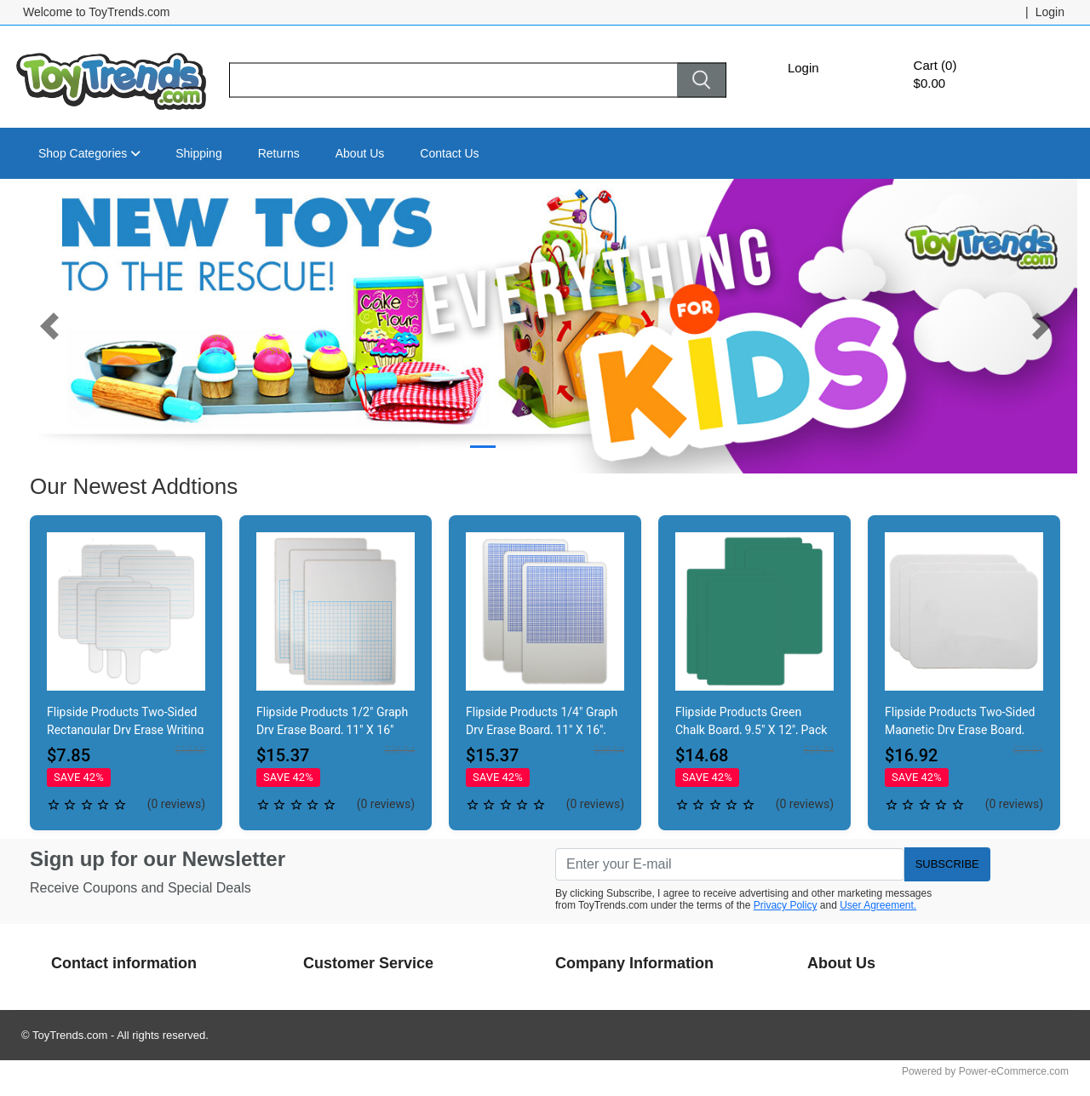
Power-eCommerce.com (1014, 1071)
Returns (279, 153)
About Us (360, 153)
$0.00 (930, 83)
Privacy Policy (786, 905)
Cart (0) (935, 65)
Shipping (198, 153)
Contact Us (449, 153)
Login (803, 67)
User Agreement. (878, 905)
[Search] (453, 80)
